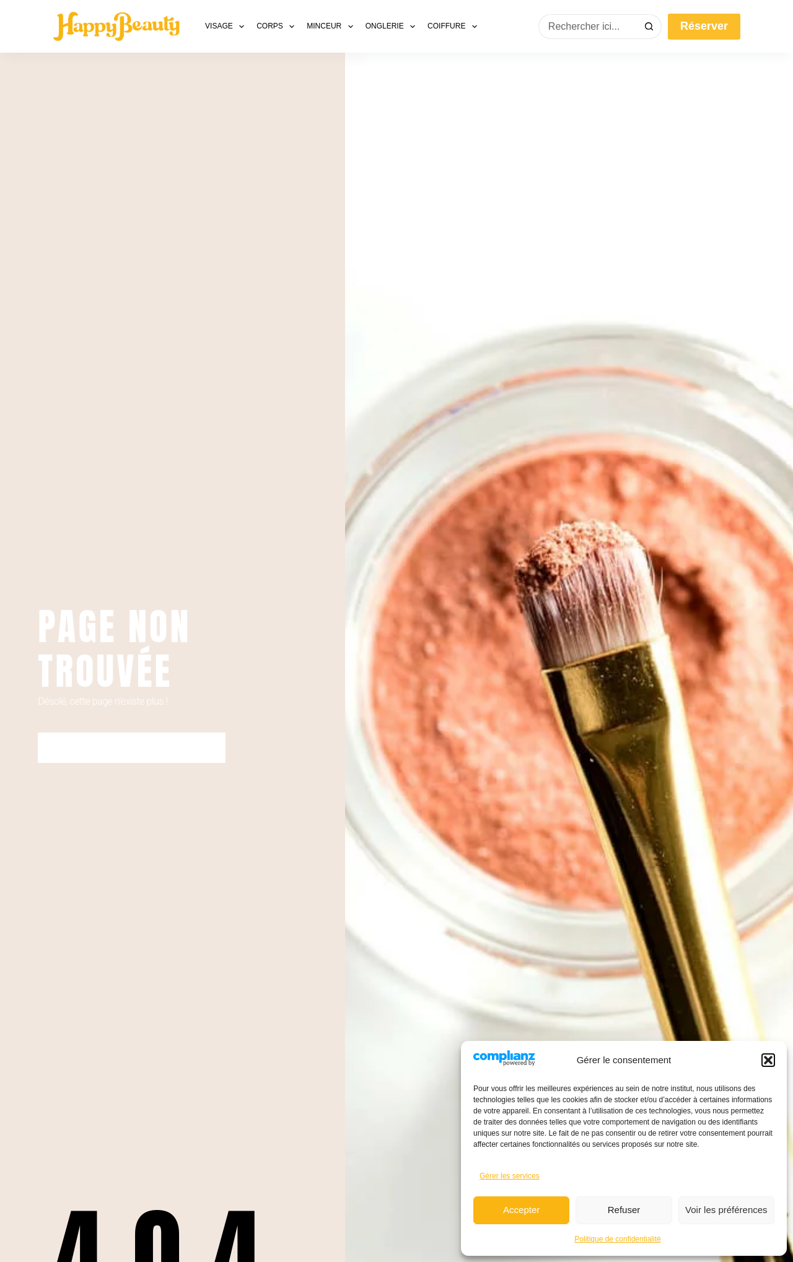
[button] (768, 1060)
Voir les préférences (726, 1209)
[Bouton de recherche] (649, 26)
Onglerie (393, 26)
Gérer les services (510, 1176)
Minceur (332, 26)
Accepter (521, 1209)
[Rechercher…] (587, 26)
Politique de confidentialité (617, 1239)
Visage (227, 26)
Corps (277, 26)
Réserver (704, 26)
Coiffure (454, 26)
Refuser (624, 1209)
